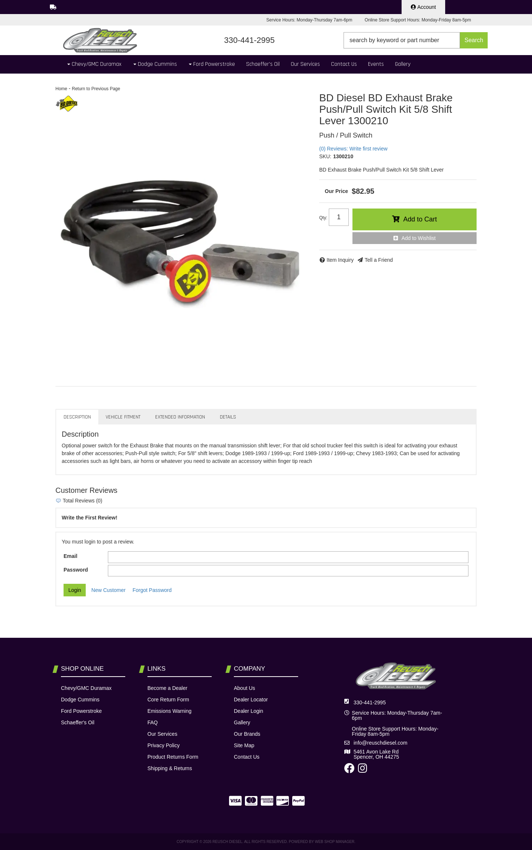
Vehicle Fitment (123, 417)
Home (61, 88)
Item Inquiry (340, 260)
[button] (416, 40)
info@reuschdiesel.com (380, 742)
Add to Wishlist (419, 238)
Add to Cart (420, 219)
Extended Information (180, 417)
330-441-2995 (370, 702)
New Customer (108, 590)
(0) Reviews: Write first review (353, 149)
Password (76, 570)
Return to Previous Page (96, 88)
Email (70, 556)
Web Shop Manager (334, 842)
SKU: (325, 156)
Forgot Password (152, 590)
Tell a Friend (379, 260)
